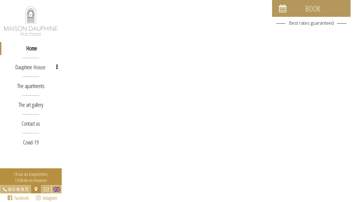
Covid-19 (31, 142)
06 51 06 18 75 (18, 189)
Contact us (31, 123)
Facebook (18, 198)
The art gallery (31, 105)
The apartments (31, 86)
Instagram (46, 198)
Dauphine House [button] (36, 67)
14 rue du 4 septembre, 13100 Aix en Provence (31, 177)
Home (31, 48)
